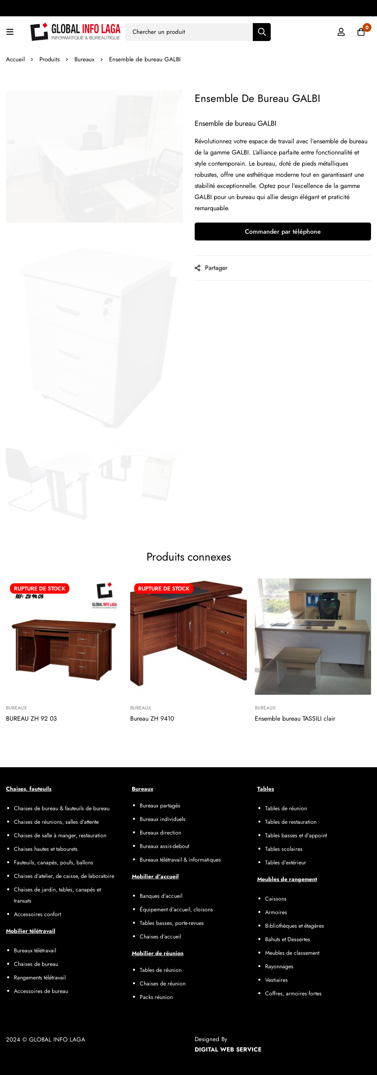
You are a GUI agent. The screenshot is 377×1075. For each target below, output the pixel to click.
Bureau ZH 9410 (152, 718)
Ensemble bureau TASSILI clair (295, 718)
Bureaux (85, 59)
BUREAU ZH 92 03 (32, 718)
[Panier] (361, 31)
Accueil (15, 59)
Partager (216, 267)
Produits (49, 59)
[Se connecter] (341, 31)
